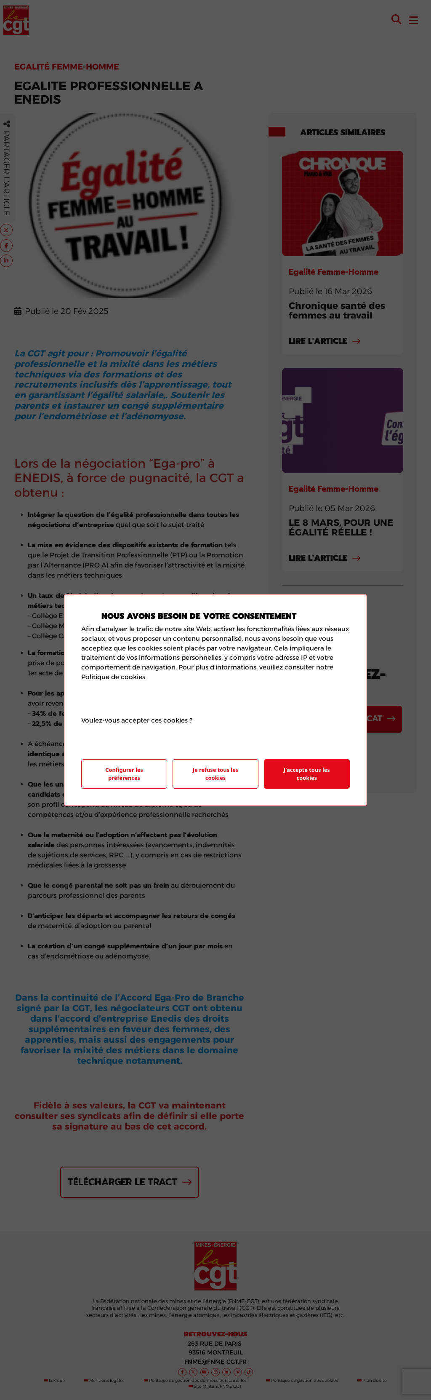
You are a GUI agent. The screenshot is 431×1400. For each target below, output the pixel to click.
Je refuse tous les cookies (215, 774)
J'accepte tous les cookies (307, 774)
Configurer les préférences (124, 774)
